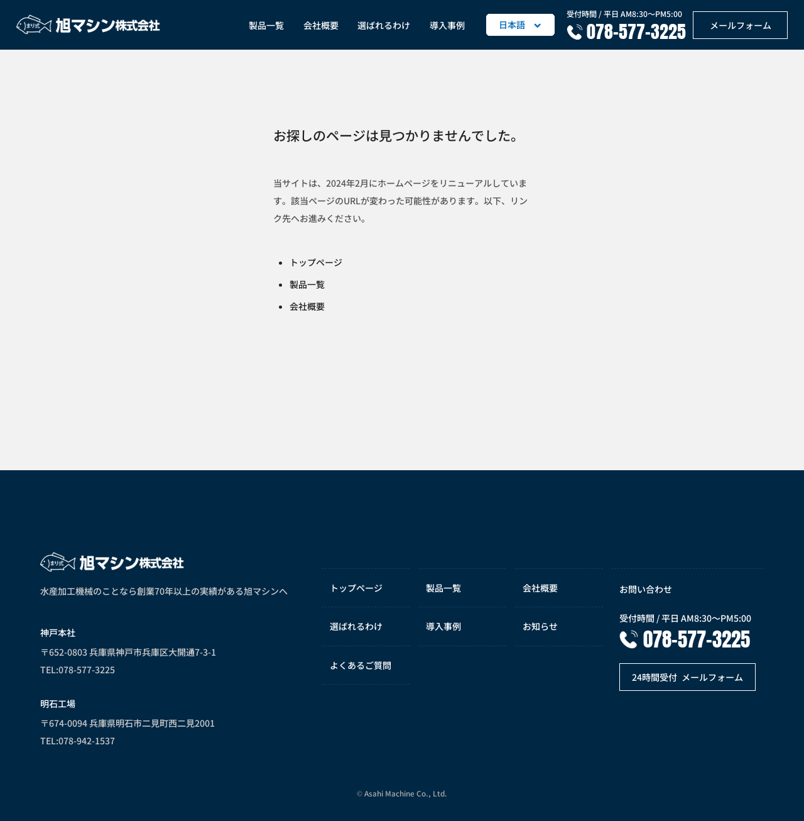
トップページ (316, 262)
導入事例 (447, 25)
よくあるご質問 (360, 665)
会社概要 (321, 25)
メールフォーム (740, 25)
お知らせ (540, 626)
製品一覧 (266, 25)
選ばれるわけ (383, 25)
